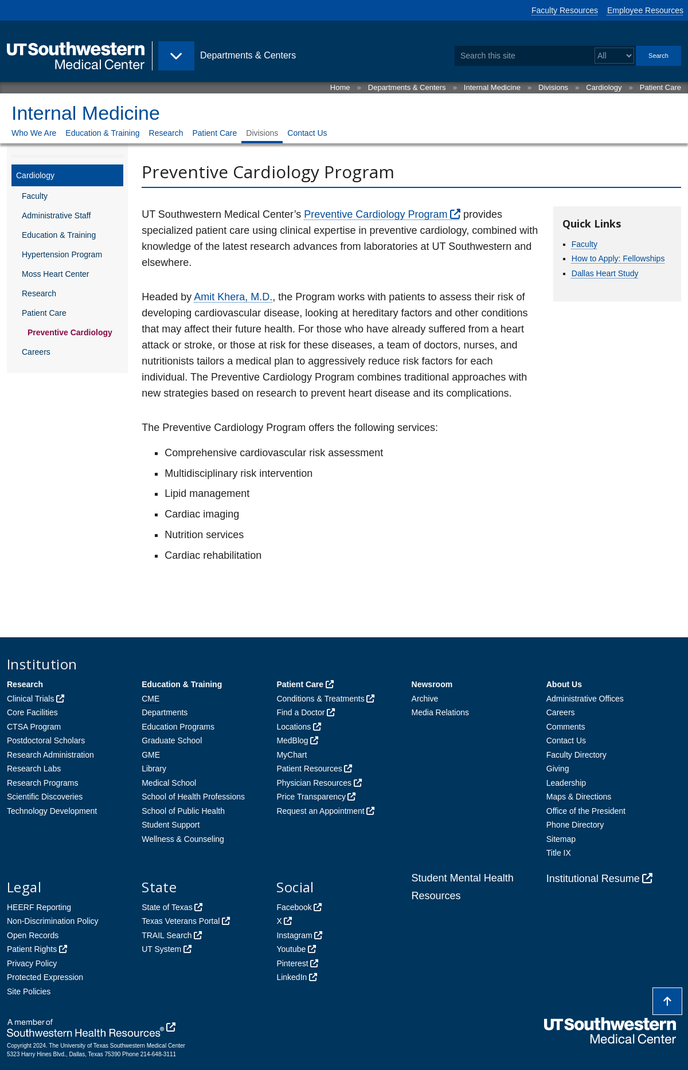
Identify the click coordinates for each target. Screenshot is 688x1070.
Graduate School (172, 740)
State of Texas (167, 907)
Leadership (566, 782)
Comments (565, 726)
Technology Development (52, 811)
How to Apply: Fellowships (618, 258)
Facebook (293, 907)
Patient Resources (309, 768)
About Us (564, 684)
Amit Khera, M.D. (233, 297)
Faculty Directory (576, 754)
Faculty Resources (564, 10)
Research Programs (43, 782)
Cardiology (603, 87)
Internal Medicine (492, 87)
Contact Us (307, 133)
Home (340, 87)
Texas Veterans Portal (181, 921)
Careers (36, 351)
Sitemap (561, 839)
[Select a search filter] (614, 56)
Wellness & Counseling (183, 839)
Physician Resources (313, 782)
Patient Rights (32, 949)
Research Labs (34, 768)
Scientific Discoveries (45, 796)
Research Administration (50, 754)
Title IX (558, 852)
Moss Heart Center (55, 274)
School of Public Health (183, 811)
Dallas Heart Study (605, 273)
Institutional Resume (593, 878)
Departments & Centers (407, 87)
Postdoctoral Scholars (46, 740)
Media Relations (440, 712)
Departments (164, 712)
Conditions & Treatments (320, 698)
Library (154, 768)
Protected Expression (45, 977)
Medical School (169, 782)
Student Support (171, 824)
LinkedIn (291, 977)
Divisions (553, 87)
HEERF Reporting (39, 907)
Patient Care (660, 87)
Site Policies (28, 991)
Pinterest (292, 963)
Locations (293, 726)
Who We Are (33, 133)
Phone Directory (575, 824)
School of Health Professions (193, 796)
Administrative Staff (56, 215)
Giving (557, 768)
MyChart (291, 754)
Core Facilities (32, 712)
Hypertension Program (62, 254)
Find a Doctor (300, 712)
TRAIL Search (166, 935)
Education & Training (102, 133)
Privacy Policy (32, 963)
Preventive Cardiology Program (375, 214)
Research (166, 133)
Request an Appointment (320, 811)
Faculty (35, 196)
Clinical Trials (30, 698)
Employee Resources (645, 10)
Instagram (294, 935)
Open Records (32, 935)
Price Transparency (311, 796)
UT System (161, 949)
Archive (425, 698)
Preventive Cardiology (70, 332)
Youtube (291, 949)
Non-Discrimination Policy (53, 921)
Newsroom (432, 684)
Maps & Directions (579, 796)
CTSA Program (34, 726)
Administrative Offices (585, 698)
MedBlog (292, 740)
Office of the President (586, 811)
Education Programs (178, 726)
